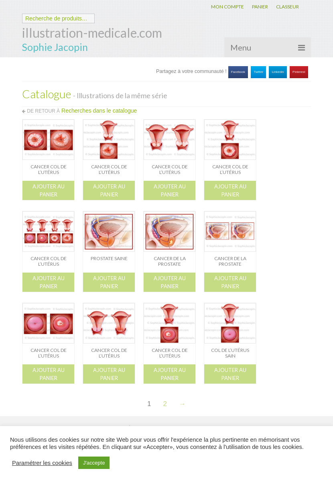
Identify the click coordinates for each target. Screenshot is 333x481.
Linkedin (278, 72)
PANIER (260, 7)
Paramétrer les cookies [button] (42, 463)
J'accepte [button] (94, 463)
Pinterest (298, 72)
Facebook (238, 72)
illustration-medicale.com (92, 32)
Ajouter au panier (48, 190)
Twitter (259, 72)
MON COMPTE (227, 7)
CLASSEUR (287, 7)
